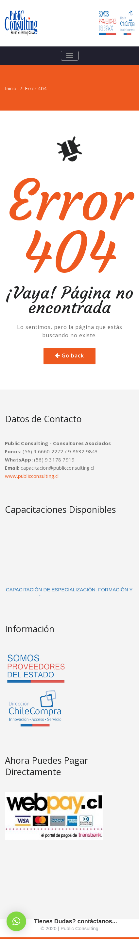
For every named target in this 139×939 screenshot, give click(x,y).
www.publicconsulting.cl (32, 476)
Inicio (10, 88)
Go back (72, 355)
